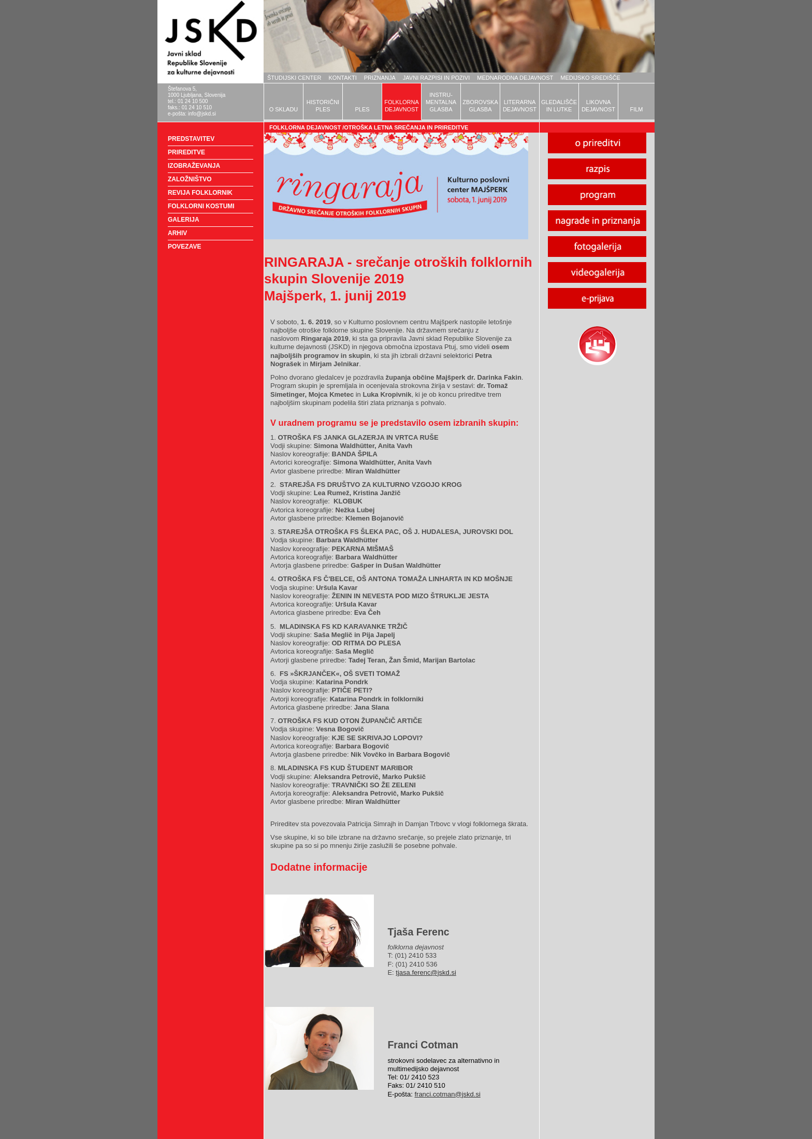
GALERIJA (183, 219)
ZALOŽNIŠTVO (190, 179)
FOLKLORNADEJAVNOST (401, 105)
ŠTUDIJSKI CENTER (294, 78)
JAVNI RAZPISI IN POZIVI (436, 78)
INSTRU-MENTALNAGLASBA (441, 102)
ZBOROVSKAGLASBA (480, 105)
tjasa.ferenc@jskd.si (426, 972)
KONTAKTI (343, 78)
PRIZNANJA (380, 78)
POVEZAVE (184, 246)
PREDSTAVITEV (191, 138)
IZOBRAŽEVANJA (194, 165)
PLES (362, 109)
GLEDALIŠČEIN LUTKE (559, 105)
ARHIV (177, 233)
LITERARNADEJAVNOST (519, 105)
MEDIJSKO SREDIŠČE (590, 78)
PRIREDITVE (186, 152)
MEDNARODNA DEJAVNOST (515, 78)
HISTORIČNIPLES (323, 105)
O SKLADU (283, 109)
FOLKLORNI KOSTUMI (201, 206)
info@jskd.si (202, 114)
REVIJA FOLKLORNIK (200, 192)
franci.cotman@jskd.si (447, 1094)
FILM (636, 109)
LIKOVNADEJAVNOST (598, 105)
